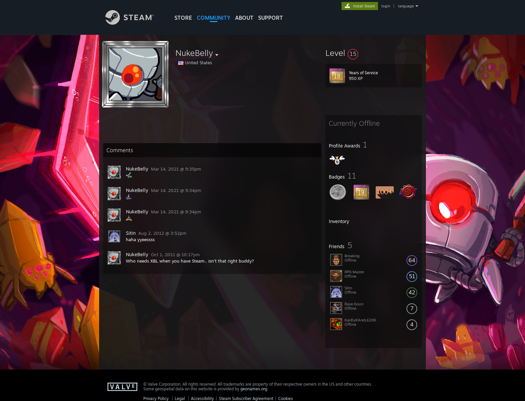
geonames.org (253, 388)
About (244, 17)
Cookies (285, 398)
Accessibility (202, 398)
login (385, 6)
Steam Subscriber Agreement (246, 398)
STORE (183, 17)
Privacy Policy (156, 398)
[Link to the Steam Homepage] (134, 23)
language (406, 6)
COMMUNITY (213, 17)
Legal (180, 398)
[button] (373, 53)
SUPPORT (270, 17)
